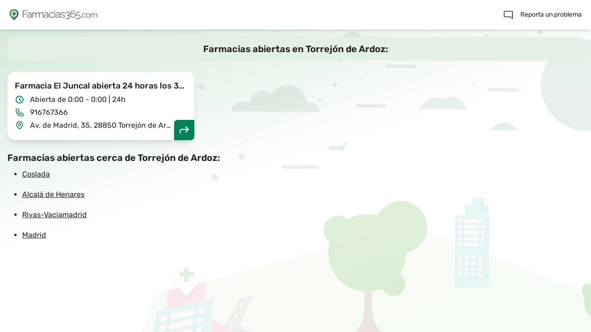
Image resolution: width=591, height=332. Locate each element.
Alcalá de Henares (53, 194)
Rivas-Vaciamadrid (54, 214)
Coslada (36, 174)
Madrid (34, 235)
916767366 (49, 112)
